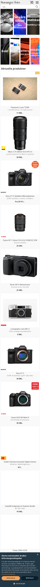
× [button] (37, 554)
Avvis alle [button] (29, 578)
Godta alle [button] (11, 578)
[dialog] (20, 569)
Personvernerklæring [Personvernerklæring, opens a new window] (8, 574)
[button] (20, 584)
